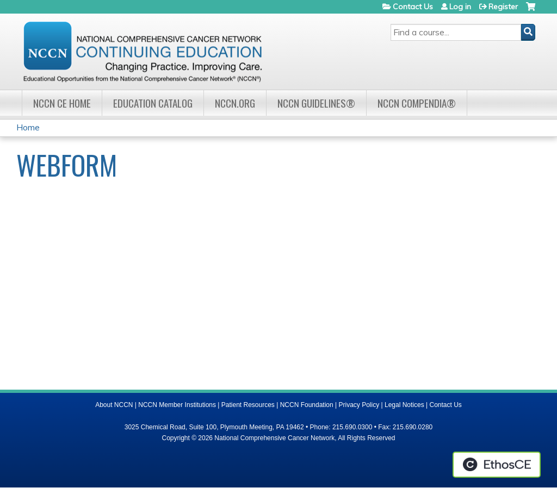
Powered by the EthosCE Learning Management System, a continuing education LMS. (497, 465)
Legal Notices (404, 405)
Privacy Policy (359, 405)
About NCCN (114, 405)
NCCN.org (235, 103)
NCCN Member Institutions (177, 405)
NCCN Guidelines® (316, 103)
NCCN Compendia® (416, 103)
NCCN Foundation (306, 405)
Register (503, 6)
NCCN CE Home (62, 103)
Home (28, 127)
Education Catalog (153, 103)
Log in (460, 6)
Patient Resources (248, 405)
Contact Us (413, 6)
